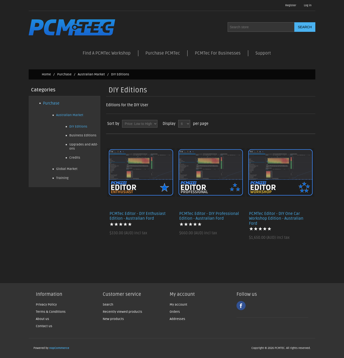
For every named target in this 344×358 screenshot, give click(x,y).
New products (113, 319)
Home (46, 74)
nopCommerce (59, 348)
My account (178, 304)
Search (108, 304)
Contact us (44, 326)
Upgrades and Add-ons (83, 146)
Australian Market (91, 74)
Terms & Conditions (50, 312)
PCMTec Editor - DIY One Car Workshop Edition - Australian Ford (276, 218)
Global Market (66, 169)
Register (290, 5)
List (311, 124)
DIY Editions (78, 126)
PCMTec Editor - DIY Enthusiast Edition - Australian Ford (137, 216)
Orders (175, 312)
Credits (74, 158)
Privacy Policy (46, 304)
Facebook (241, 305)
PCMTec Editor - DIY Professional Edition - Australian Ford (209, 216)
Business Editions (83, 135)
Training (62, 178)
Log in (308, 5)
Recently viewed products (122, 312)
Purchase (64, 74)
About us (42, 319)
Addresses (177, 319)
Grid (303, 124)
